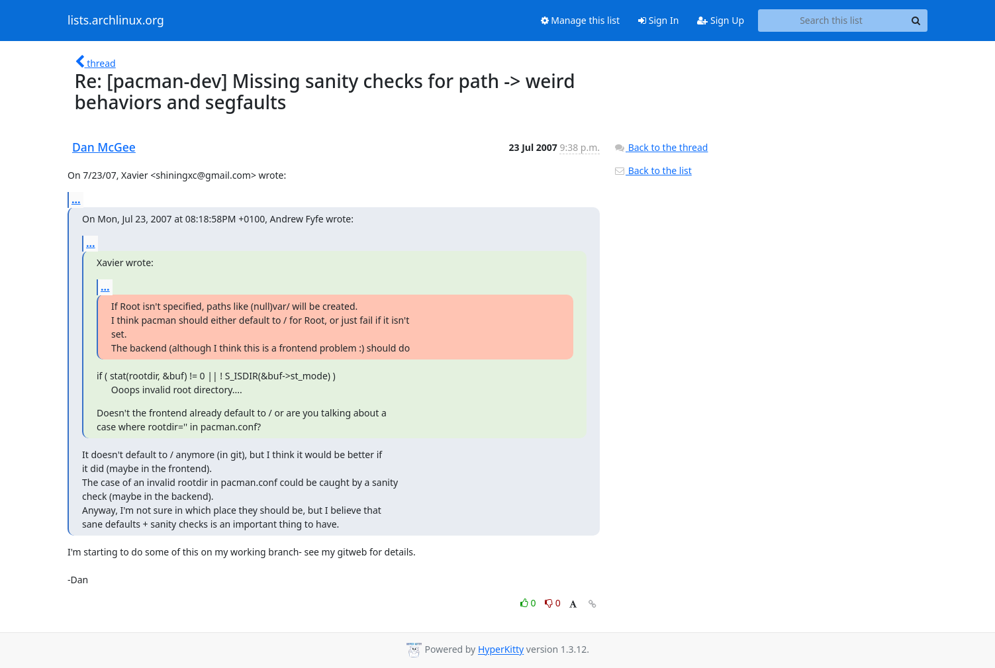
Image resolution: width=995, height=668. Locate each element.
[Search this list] (831, 20)
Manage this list (580, 20)
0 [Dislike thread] (553, 602)
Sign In (658, 20)
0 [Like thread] (529, 602)
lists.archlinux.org (116, 20)
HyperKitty (501, 650)
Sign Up (720, 20)
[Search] (915, 20)
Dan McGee (104, 147)
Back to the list (653, 170)
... (76, 199)
